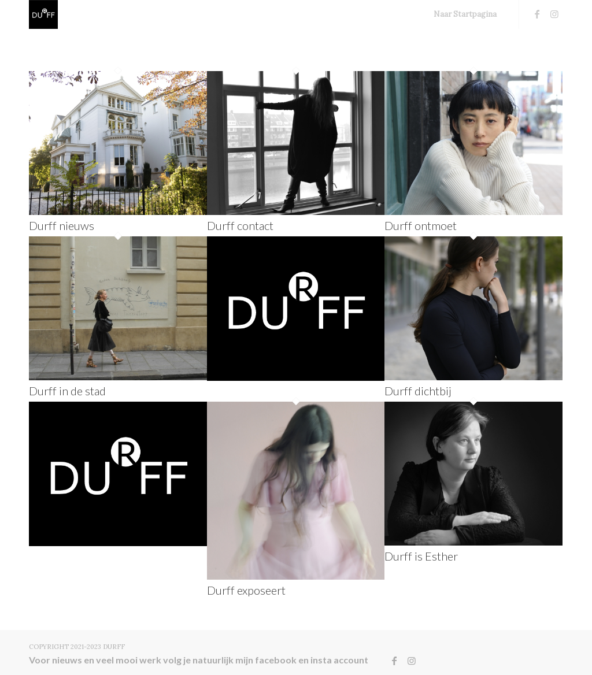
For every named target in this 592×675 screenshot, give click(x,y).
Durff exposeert (246, 590)
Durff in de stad (67, 391)
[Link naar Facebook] (537, 14)
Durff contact (240, 225)
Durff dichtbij (418, 391)
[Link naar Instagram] (554, 14)
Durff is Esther (421, 556)
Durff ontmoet (420, 225)
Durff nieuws (61, 225)
